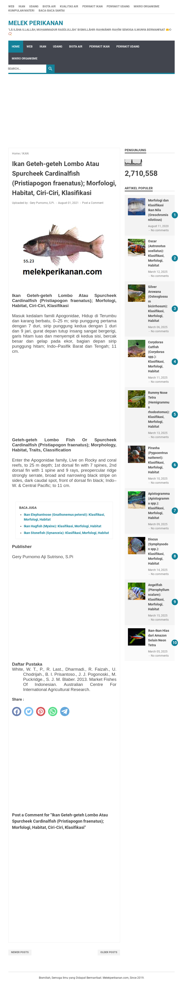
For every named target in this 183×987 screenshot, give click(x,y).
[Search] (26, 69)
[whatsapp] (52, 711)
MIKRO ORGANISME (146, 6)
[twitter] (28, 711)
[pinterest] (40, 711)
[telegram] (64, 711)
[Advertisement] (91, 108)
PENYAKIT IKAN (92, 6)
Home (16, 46)
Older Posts (108, 952)
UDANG (33, 6)
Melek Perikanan (35, 23)
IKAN (22, 6)
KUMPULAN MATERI (21, 10)
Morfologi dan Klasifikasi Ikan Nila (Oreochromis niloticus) (158, 210)
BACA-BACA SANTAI (52, 10)
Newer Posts (20, 952)
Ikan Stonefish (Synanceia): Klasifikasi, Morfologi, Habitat (66, 533)
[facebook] (16, 711)
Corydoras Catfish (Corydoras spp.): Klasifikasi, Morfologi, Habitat (156, 356)
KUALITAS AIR (69, 6)
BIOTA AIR (49, 6)
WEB (11, 6)
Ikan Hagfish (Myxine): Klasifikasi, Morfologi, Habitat (62, 526)
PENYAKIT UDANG (118, 6)
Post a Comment (92, 203)
